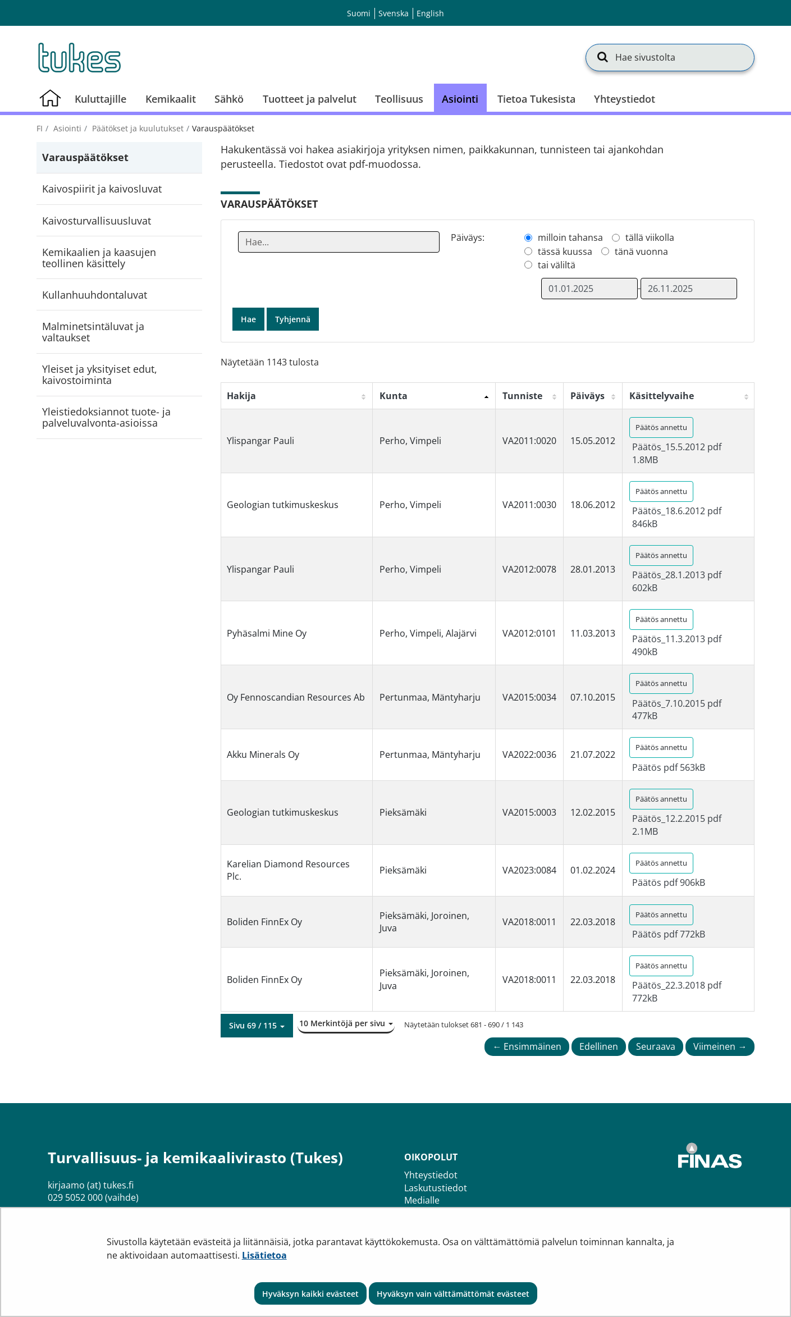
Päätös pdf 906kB (668, 882)
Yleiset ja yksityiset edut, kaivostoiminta (99, 374)
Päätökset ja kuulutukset (137, 128)
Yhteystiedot (431, 1175)
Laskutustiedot (435, 1188)
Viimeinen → (720, 1046)
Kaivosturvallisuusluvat (96, 220)
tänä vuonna (641, 251)
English (430, 13)
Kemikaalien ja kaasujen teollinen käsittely (99, 257)
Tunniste (522, 396)
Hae (248, 319)
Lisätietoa (264, 1255)
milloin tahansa (570, 237)
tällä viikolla (649, 237)
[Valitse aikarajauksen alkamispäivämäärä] (589, 288)
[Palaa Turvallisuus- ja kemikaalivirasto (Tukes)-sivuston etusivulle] (78, 57)
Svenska (393, 13)
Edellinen (598, 1046)
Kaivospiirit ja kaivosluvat (102, 188)
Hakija (241, 396)
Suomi (359, 13)
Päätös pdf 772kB (668, 934)
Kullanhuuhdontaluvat (94, 294)
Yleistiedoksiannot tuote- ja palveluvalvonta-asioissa (106, 417)
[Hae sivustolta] (670, 57)
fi (39, 128)
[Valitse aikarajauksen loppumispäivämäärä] (689, 288)
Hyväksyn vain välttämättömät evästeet (453, 1293)
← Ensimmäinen (526, 1046)
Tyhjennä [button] (292, 319)
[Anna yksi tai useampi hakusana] (339, 242)
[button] (257, 1025)
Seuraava (655, 1046)
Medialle (422, 1200)
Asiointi (66, 128)
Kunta (394, 396)
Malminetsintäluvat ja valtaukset (93, 331)
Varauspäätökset (85, 157)
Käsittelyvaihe (661, 396)
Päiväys (587, 396)
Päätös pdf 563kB (668, 767)
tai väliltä (556, 265)
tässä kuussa (565, 251)
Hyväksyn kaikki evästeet (310, 1293)
